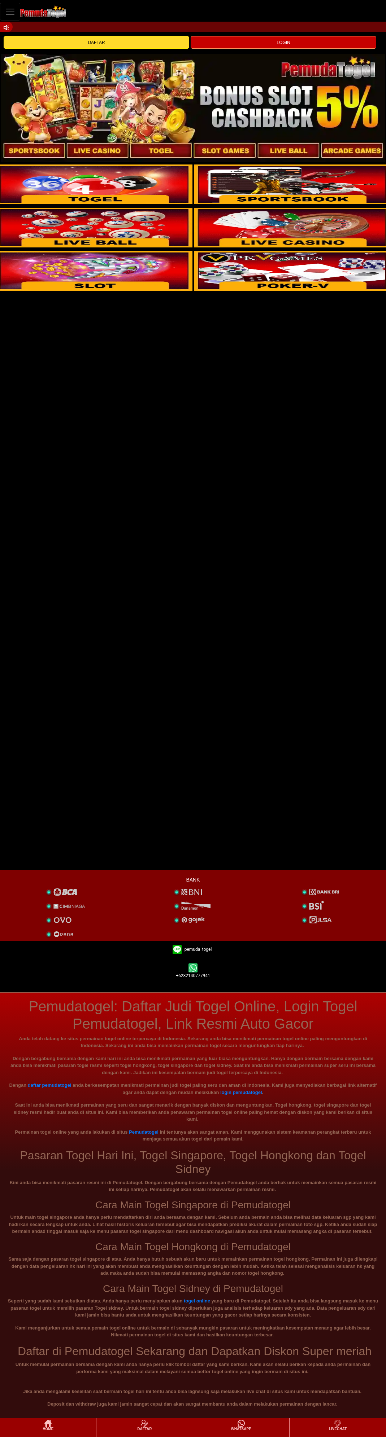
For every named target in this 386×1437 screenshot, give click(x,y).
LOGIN (283, 42)
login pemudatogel (241, 1092)
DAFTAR (96, 42)
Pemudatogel (144, 1132)
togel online (197, 1301)
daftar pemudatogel (49, 1085)
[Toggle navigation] (10, 12)
